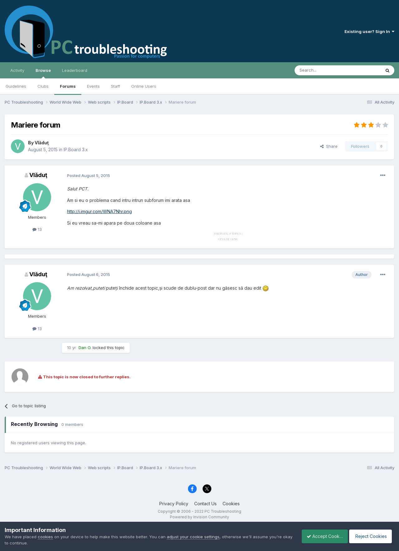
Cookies (231, 503)
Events (93, 86)
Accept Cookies (321, 536)
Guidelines (16, 86)
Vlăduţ (42, 142)
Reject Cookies (371, 536)
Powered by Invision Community (199, 517)
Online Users (143, 86)
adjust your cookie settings (193, 536)
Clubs (43, 86)
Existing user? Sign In (369, 31)
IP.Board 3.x (76, 149)
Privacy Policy (173, 503)
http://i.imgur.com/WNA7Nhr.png (99, 211)
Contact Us (205, 503)
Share (329, 146)
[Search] (322, 70)
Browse (43, 73)
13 (37, 229)
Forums (68, 86)
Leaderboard (74, 70)
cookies (45, 536)
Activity (17, 70)
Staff (115, 86)
